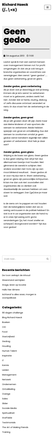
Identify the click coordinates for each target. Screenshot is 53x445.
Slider (5, 403)
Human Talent (9, 350)
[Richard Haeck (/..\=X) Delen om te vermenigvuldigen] (21, 7)
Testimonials (9, 422)
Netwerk (6, 379)
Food (4, 331)
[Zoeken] (23, 259)
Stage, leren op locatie (14, 284)
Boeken (6, 322)
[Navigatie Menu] (47, 7)
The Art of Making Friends (15, 427)
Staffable (7, 417)
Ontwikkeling (8, 389)
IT (3, 360)
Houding (6, 346)
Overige (6, 393)
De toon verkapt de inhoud (16, 275)
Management (9, 374)
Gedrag (6, 341)
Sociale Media (9, 408)
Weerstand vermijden (13, 280)
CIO (4, 326)
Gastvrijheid (8, 336)
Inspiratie (7, 355)
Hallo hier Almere (11, 289)
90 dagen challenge (12, 312)
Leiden (5, 369)
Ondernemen (9, 384)
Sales (5, 398)
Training (6, 432)
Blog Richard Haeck (12, 317)
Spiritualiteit (8, 412)
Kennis (5, 365)
